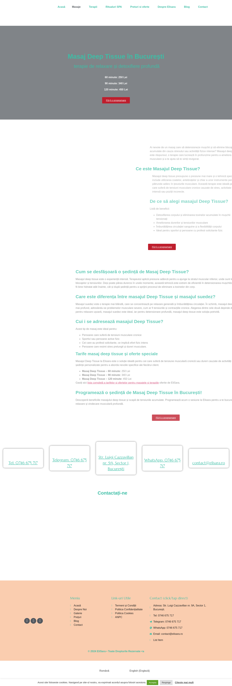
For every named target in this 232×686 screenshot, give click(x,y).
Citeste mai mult (184, 682)
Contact (203, 6)
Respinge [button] (166, 682)
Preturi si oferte (139, 6)
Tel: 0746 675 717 (23, 462)
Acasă (61, 6)
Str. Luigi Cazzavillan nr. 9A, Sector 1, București (115, 463)
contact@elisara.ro (208, 462)
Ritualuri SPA (114, 6)
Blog (187, 6)
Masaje (76, 6)
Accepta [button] (152, 682)
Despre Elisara (167, 6)
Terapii (93, 6)
